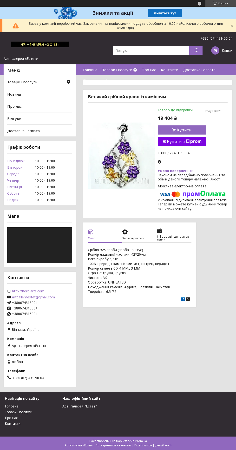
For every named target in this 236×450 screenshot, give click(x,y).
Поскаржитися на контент (113, 445)
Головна (90, 69)
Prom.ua (141, 441)
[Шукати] (196, 50)
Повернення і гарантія (103, 80)
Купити (184, 130)
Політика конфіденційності (152, 445)
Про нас (149, 69)
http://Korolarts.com (28, 291)
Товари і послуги (117, 69)
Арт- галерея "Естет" (79, 406)
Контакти (169, 69)
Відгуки (14, 118)
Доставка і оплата (199, 69)
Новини (14, 94)
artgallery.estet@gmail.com (33, 297)
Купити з (184, 141)
